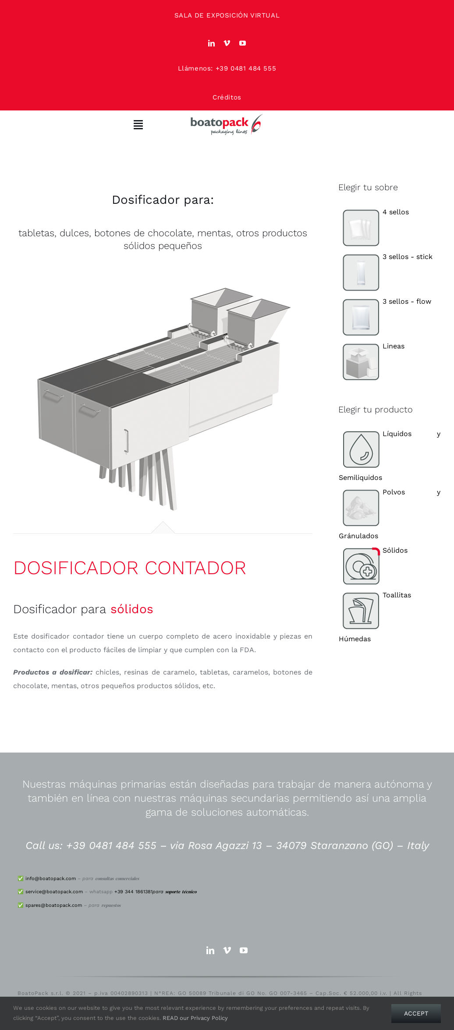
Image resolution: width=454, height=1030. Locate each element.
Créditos (227, 97)
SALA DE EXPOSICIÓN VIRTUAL (227, 15)
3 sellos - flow (385, 301)
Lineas (371, 346)
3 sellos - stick (386, 256)
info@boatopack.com (50, 878)
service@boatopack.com (54, 892)
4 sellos (374, 212)
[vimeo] (227, 43)
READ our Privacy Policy (195, 1018)
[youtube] (242, 43)
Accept (416, 1013)
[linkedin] (211, 43)
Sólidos (373, 550)
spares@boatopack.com (53, 905)
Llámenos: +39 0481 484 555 (227, 68)
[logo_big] (227, 117)
